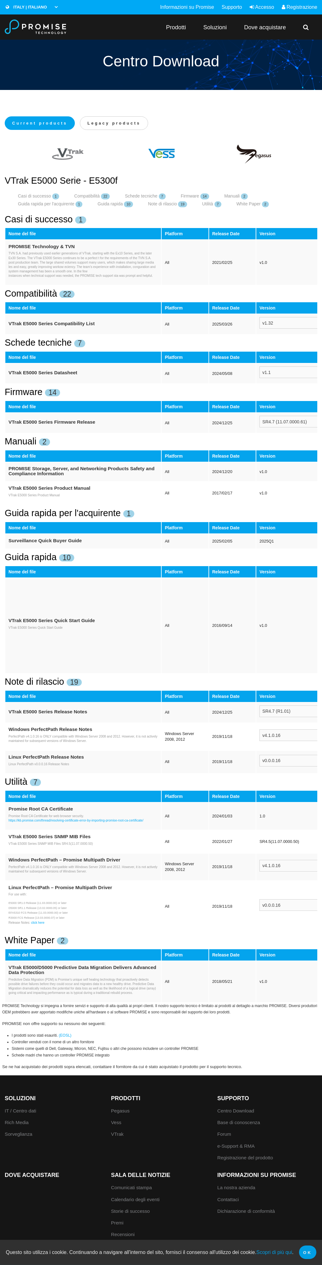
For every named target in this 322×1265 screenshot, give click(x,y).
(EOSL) (65, 1036)
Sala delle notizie (140, 1176)
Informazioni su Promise (187, 7)
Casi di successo (38, 197)
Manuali (236, 197)
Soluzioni (215, 27)
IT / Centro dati (20, 1111)
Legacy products (119, 123)
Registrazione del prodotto (245, 1158)
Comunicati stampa (131, 1188)
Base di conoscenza (238, 1123)
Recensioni (123, 1235)
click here (38, 923)
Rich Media (17, 1123)
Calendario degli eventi (135, 1199)
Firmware (195, 197)
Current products (41, 123)
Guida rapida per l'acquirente (50, 205)
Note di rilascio (167, 205)
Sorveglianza (18, 1134)
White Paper (252, 205)
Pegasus (120, 1111)
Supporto (232, 7)
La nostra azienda (236, 1188)
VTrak (117, 1134)
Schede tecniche (145, 197)
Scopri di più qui (274, 1252)
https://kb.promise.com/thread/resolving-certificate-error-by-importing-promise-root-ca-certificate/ (75, 821)
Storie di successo (130, 1211)
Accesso (262, 7)
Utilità (211, 205)
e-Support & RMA (236, 1146)
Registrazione (299, 7)
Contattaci (228, 1199)
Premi (117, 1223)
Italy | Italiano (26, 7)
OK (307, 1252)
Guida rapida (115, 205)
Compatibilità (92, 197)
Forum (224, 1134)
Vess (116, 1123)
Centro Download (235, 1111)
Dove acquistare (265, 27)
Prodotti (176, 27)
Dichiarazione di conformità (246, 1211)
